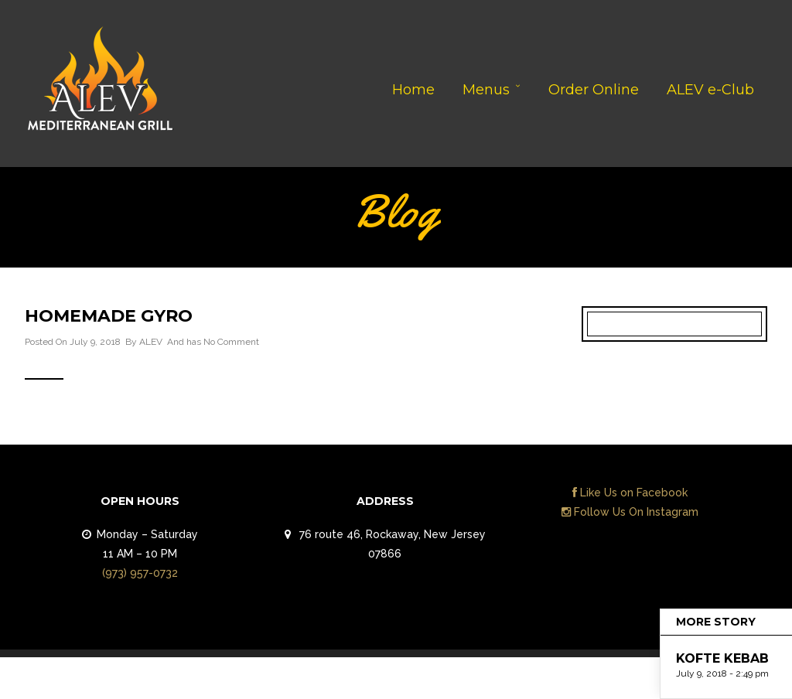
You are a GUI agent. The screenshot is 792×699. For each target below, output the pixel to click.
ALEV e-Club (710, 89)
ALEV (150, 341)
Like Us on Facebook (630, 492)
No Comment (231, 341)
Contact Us (723, 681)
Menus (486, 89)
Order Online (593, 89)
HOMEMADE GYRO (109, 315)
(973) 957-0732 (140, 573)
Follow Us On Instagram (630, 512)
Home (413, 89)
